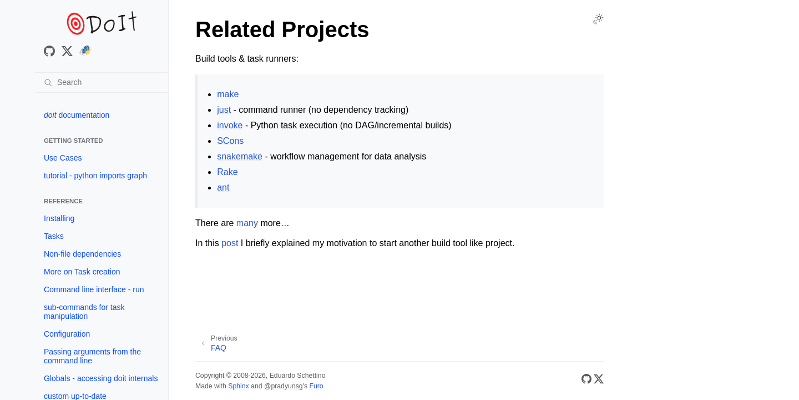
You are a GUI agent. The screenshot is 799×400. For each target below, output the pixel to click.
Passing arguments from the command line (92, 356)
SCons (230, 141)
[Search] (101, 82)
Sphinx (238, 386)
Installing (59, 218)
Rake (227, 172)
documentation (76, 115)
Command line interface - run (94, 289)
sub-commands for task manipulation (84, 312)
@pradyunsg (283, 386)
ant (223, 187)
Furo (316, 386)
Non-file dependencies (82, 253)
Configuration (67, 333)
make (228, 94)
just (224, 109)
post (229, 243)
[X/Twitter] (599, 381)
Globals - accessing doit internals (101, 378)
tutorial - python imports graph (95, 175)
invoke (229, 125)
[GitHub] (586, 381)
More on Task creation (82, 271)
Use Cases (63, 157)
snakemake (239, 156)
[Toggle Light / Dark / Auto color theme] (598, 18)
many (247, 223)
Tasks (54, 236)
